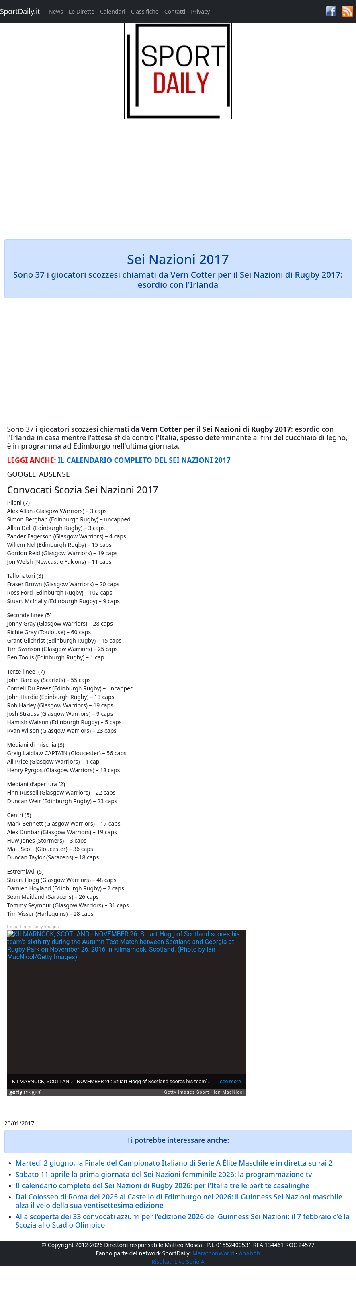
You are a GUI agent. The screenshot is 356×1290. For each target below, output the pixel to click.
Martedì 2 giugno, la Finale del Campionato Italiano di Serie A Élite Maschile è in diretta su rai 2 (174, 1163)
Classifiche (145, 11)
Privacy (200, 11)
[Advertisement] (178, 175)
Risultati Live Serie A (178, 1261)
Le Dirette (81, 11)
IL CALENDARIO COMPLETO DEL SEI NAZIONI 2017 (144, 460)
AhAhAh (249, 1253)
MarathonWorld (213, 1253)
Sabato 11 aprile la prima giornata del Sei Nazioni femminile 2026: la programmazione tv (164, 1174)
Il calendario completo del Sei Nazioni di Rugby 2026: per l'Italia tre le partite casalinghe (163, 1185)
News (56, 11)
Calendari (112, 11)
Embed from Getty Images (33, 926)
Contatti (175, 11)
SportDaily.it (20, 11)
